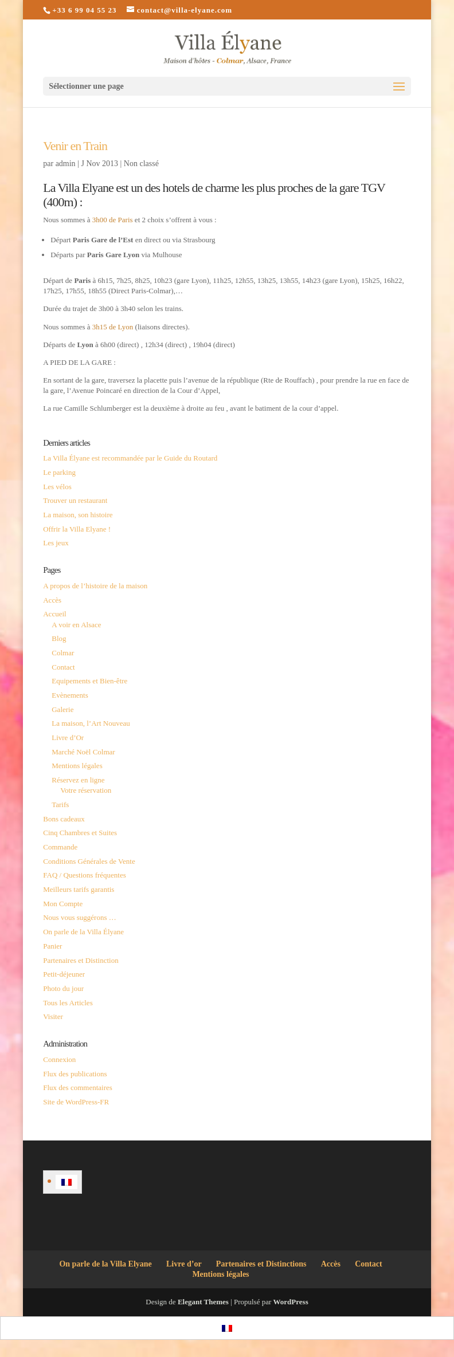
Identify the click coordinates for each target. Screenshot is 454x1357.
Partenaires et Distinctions (261, 1264)
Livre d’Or (68, 737)
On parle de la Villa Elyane (105, 1264)
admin (66, 163)
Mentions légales (77, 765)
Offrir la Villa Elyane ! (77, 529)
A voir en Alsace (76, 624)
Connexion (59, 1059)
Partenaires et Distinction (80, 960)
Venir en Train (75, 146)
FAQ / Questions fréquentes (84, 875)
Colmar (63, 652)
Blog (59, 638)
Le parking (59, 472)
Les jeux (55, 542)
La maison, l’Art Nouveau (91, 723)
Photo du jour (63, 988)
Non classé (141, 163)
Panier (52, 946)
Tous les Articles (67, 1002)
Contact (63, 667)
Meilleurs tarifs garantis (78, 889)
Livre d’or (184, 1264)
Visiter (53, 1016)
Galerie (62, 709)
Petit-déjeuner (64, 974)
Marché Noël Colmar (83, 752)
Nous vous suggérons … (79, 917)
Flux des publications (75, 1073)
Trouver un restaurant (75, 500)
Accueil (54, 613)
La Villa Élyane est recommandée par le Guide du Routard (130, 458)
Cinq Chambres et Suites (80, 832)
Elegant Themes (203, 1301)
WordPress (290, 1301)
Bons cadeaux (64, 819)
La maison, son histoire (77, 514)
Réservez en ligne (78, 780)
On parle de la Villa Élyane (83, 931)
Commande (60, 847)
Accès (52, 600)
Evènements (70, 695)
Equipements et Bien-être (89, 680)
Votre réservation (85, 790)
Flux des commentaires (77, 1087)
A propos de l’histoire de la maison (95, 585)
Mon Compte (63, 903)
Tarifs (60, 804)
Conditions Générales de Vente (89, 861)
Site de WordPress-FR (76, 1102)
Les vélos (57, 486)
